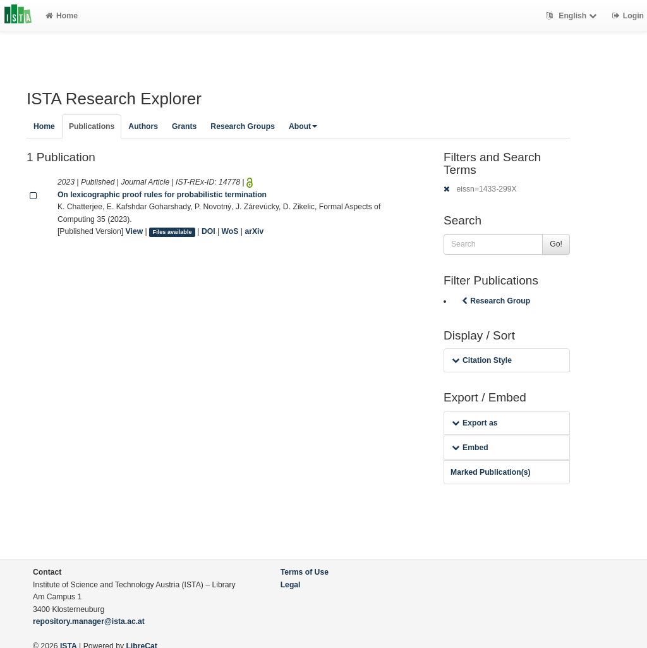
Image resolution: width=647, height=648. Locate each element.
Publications (91, 126)
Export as (475, 423)
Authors (143, 126)
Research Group (494, 300)
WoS (230, 231)
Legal (291, 584)
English (573, 15)
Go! (556, 244)
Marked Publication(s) (490, 472)
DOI (208, 231)
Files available (172, 232)
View (134, 231)
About (303, 126)
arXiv (254, 231)
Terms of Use (305, 572)
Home (61, 15)
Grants (184, 126)
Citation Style (482, 360)
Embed (470, 447)
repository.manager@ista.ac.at (89, 621)
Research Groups (242, 126)
